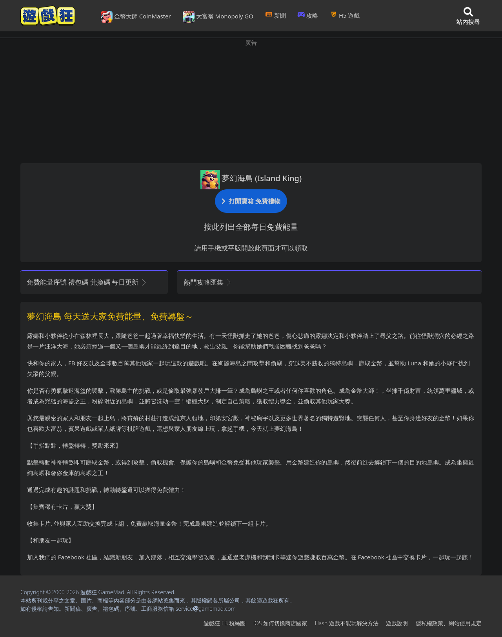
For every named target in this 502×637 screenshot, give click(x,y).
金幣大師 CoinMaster (136, 17)
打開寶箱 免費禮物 (251, 200)
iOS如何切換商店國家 (280, 623)
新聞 (275, 15)
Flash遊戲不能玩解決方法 (346, 623)
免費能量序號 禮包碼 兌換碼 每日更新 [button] (87, 282)
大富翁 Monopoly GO (218, 17)
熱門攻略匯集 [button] (208, 282)
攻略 (308, 15)
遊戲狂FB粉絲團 (225, 623)
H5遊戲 (345, 15)
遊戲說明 (397, 623)
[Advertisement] (251, 102)
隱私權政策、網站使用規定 (449, 623)
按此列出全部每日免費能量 (251, 226)
